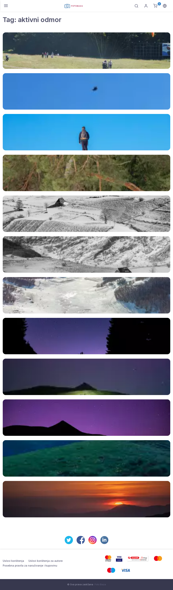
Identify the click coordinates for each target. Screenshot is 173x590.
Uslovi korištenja (13, 560)
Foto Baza (100, 584)
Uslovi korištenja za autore (45, 560)
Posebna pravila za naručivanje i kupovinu (30, 565)
